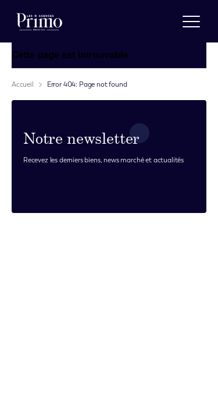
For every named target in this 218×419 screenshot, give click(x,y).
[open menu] (191, 21)
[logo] (39, 21)
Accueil (23, 84)
